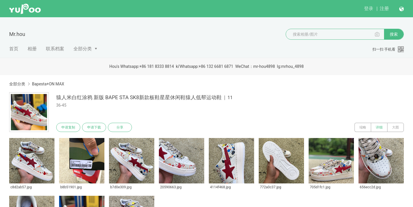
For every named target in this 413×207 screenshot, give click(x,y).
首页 (13, 48)
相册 (32, 48)
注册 (384, 8)
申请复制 (68, 127)
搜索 (394, 34)
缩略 (362, 127)
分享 (119, 127)
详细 (379, 127)
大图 (395, 127)
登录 (368, 8)
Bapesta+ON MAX (48, 84)
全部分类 (82, 48)
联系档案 (55, 48)
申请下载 (94, 127)
